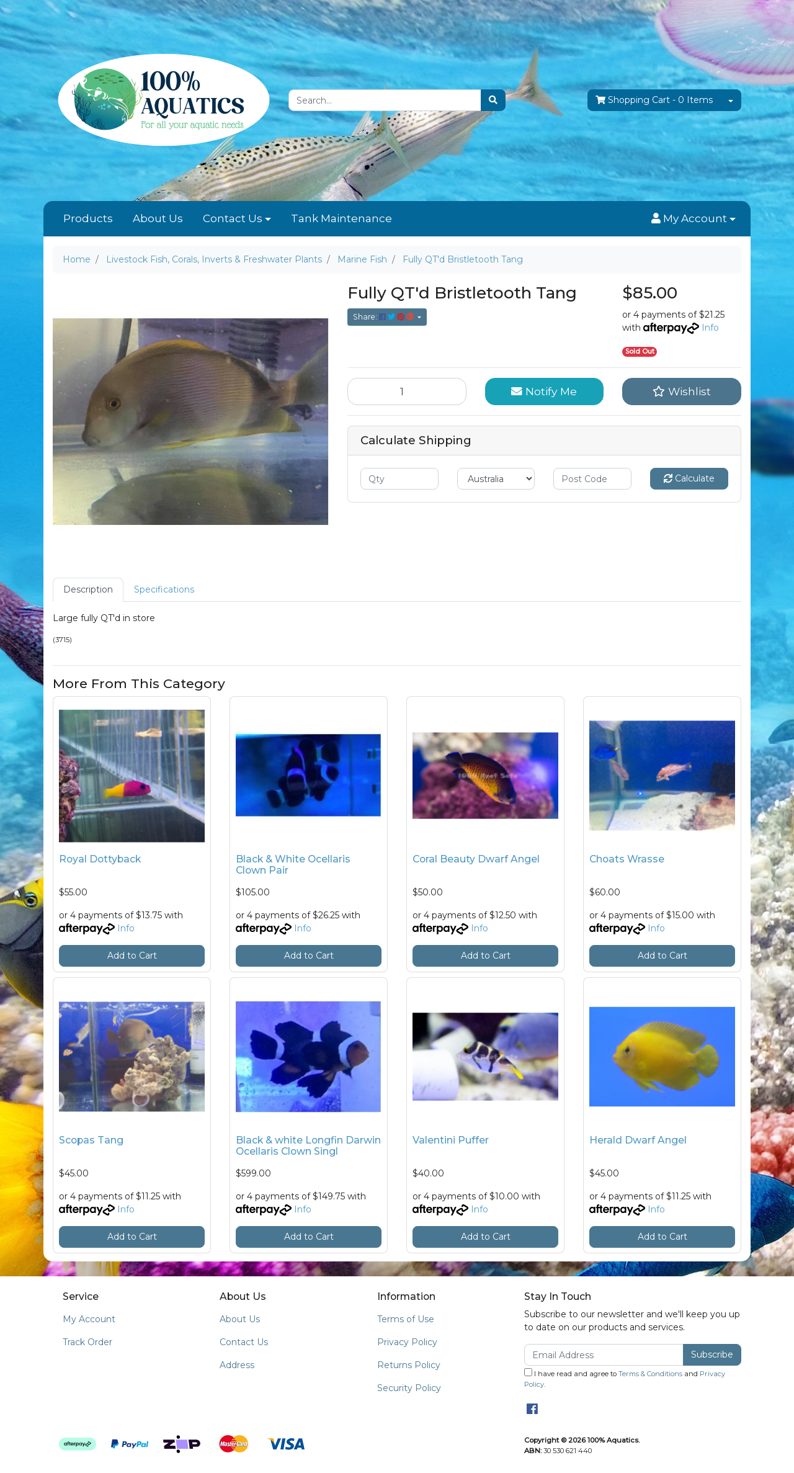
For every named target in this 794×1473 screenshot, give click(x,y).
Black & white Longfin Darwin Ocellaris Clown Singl (308, 1146)
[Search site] (493, 100)
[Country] (496, 479)
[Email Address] (604, 1355)
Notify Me (544, 391)
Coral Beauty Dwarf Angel (476, 859)
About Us (158, 218)
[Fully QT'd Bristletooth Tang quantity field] (406, 391)
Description (88, 589)
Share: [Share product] (384, 316)
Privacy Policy (407, 1342)
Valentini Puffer (451, 1140)
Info (710, 327)
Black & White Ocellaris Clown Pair (293, 865)
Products (88, 218)
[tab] (88, 590)
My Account (89, 1319)
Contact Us (232, 218)
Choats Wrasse (626, 859)
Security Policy (409, 1388)
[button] (693, 219)
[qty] (399, 479)
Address (237, 1365)
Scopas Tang (91, 1140)
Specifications (164, 589)
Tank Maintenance (341, 218)
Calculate (689, 478)
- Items (654, 100)
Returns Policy (408, 1365)
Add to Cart (132, 955)
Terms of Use (405, 1319)
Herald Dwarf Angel (638, 1140)
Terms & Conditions (650, 1373)
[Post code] (592, 479)
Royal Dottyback (100, 859)
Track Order (87, 1342)
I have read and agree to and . (624, 1378)
